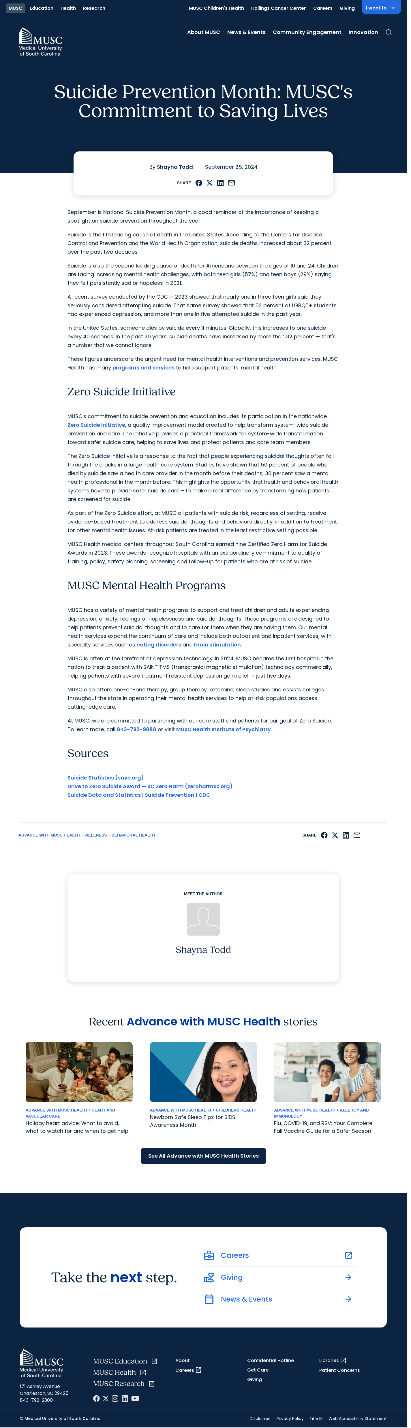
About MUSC (203, 32)
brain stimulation (217, 644)
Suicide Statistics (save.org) (105, 777)
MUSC (15, 8)
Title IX (316, 1418)
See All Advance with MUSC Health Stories (203, 1155)
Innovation (363, 32)
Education (41, 8)
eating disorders (159, 644)
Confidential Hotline (270, 1360)
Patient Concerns (339, 1370)
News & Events (246, 32)
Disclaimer (260, 1418)
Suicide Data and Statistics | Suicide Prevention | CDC (138, 795)
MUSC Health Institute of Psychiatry (223, 729)
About (182, 1360)
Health (68, 8)
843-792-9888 (136, 729)
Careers (323, 8)
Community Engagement (307, 32)
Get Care (258, 1370)
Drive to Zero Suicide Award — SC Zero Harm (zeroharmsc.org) (150, 786)
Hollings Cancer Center (278, 8)
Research (94, 8)
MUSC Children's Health (216, 8)
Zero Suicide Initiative (96, 424)
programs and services (143, 367)
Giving (347, 8)
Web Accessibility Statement (358, 1418)
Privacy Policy (290, 1418)
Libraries (333, 1361)
